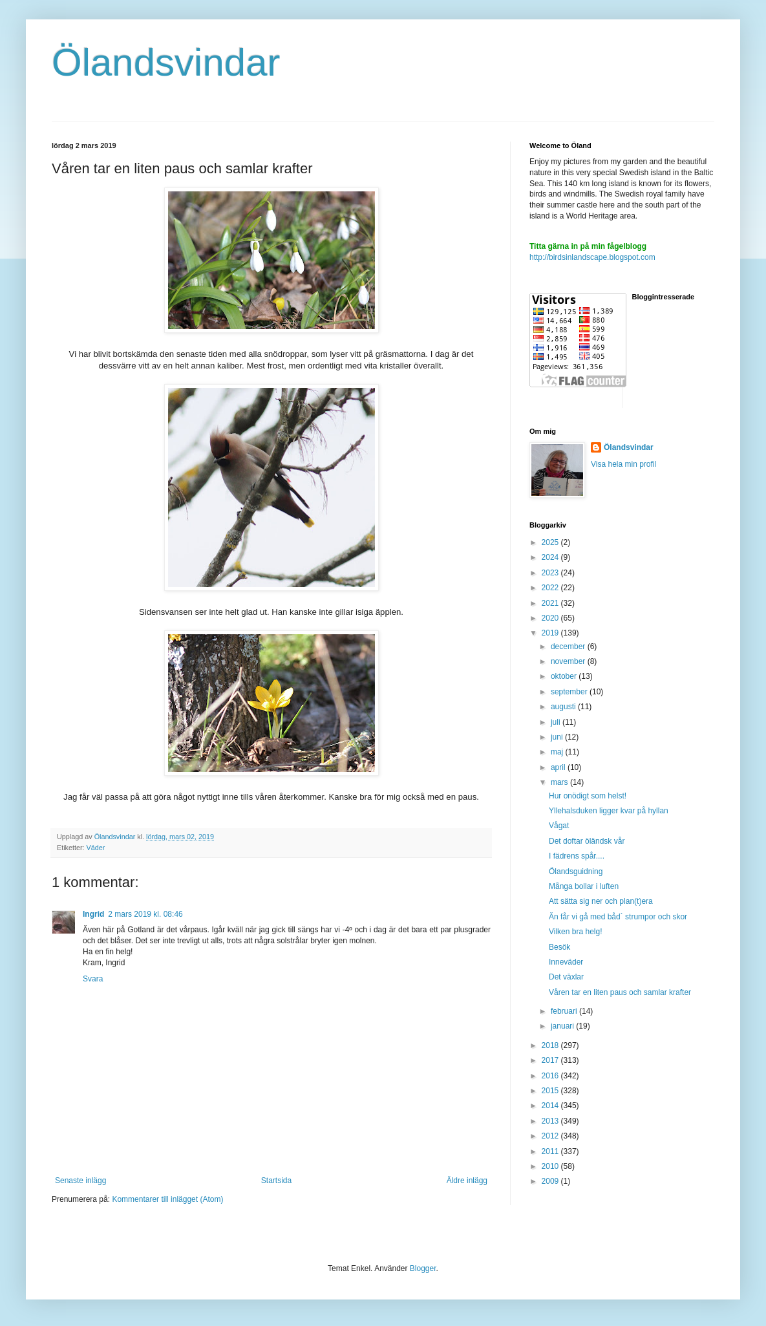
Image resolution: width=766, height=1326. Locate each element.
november (569, 661)
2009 (551, 1181)
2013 (551, 1121)
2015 (551, 1090)
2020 (551, 618)
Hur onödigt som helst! (587, 795)
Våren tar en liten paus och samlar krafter (620, 992)
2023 (551, 572)
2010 (551, 1166)
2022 (551, 587)
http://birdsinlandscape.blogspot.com (592, 257)
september (570, 691)
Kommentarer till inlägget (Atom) (167, 1199)
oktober (565, 676)
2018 (551, 1045)
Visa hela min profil (623, 464)
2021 (551, 603)
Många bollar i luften (584, 886)
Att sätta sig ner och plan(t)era (601, 901)
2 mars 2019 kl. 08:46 (145, 914)
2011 (551, 1151)
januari (563, 1026)
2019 (551, 632)
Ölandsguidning (575, 871)
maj (558, 751)
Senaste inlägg (80, 1180)
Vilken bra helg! (575, 931)
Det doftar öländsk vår (586, 841)
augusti (564, 706)
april (559, 767)
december (569, 646)
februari (565, 1011)
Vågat (559, 825)
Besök (559, 947)
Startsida (276, 1180)
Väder (96, 847)
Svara (93, 978)
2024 (551, 557)
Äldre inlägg (467, 1180)
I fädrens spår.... (576, 856)
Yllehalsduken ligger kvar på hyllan (608, 810)
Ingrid (93, 914)
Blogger (423, 1268)
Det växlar (566, 976)
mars (560, 782)
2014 (551, 1105)
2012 (551, 1135)
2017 (551, 1060)
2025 (551, 542)
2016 (551, 1075)
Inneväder (566, 962)
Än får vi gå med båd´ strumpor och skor (618, 916)
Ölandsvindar (166, 62)
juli (556, 722)
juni (558, 737)
